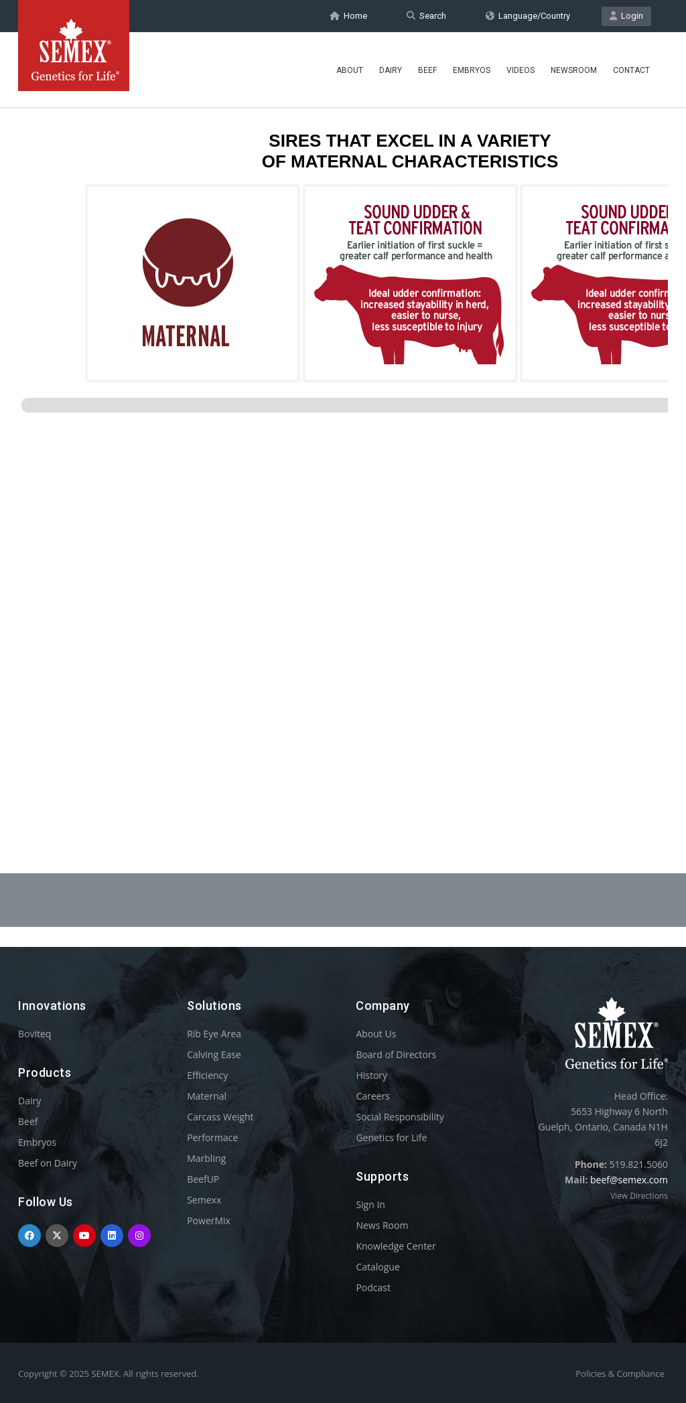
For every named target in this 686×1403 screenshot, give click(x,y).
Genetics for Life (391, 1137)
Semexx (204, 1199)
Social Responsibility (399, 1116)
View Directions (639, 1195)
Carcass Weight (220, 1116)
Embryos (471, 70)
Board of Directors (396, 1054)
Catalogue (377, 1266)
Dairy (390, 70)
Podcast (373, 1287)
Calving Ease (214, 1054)
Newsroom (574, 70)
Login (626, 16)
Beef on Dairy (47, 1163)
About (349, 70)
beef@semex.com (629, 1179)
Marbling (206, 1158)
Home (348, 16)
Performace (212, 1137)
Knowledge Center (395, 1246)
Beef (427, 70)
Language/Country (528, 16)
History (371, 1075)
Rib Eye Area (214, 1033)
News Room (382, 1225)
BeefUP (203, 1179)
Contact (631, 70)
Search (426, 16)
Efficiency (207, 1075)
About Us (376, 1033)
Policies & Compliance (620, 1374)
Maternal (206, 1096)
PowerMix (208, 1220)
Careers (372, 1096)
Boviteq (34, 1033)
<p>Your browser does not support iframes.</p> (343, 454)
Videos (520, 70)
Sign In (370, 1204)
